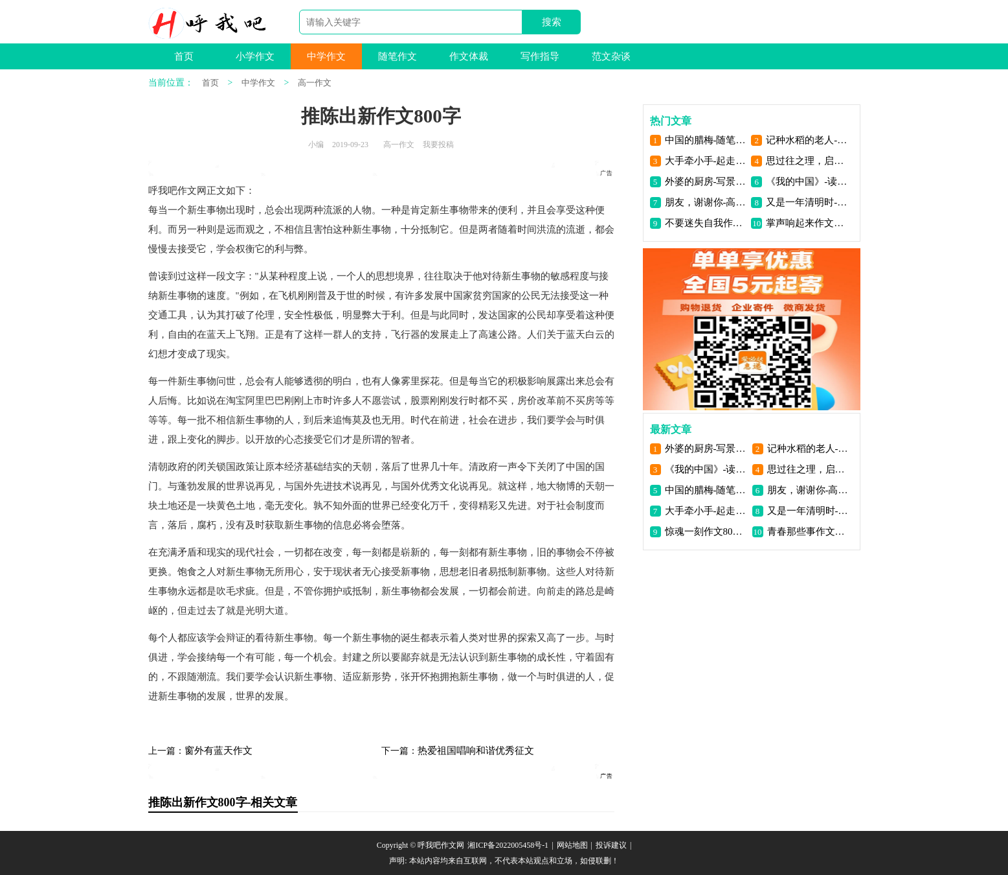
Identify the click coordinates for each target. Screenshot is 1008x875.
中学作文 (326, 56)
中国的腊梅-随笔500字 (706, 140)
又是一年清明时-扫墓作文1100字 (807, 202)
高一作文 (314, 83)
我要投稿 (438, 144)
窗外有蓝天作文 (218, 750)
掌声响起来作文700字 (807, 223)
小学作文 (255, 56)
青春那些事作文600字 (808, 531)
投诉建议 (611, 845)
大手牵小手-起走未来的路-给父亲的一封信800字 (706, 161)
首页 (184, 56)
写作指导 (540, 56)
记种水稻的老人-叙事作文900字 (807, 140)
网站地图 (572, 845)
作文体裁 (468, 56)
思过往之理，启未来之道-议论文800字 (807, 161)
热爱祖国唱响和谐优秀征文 (476, 750)
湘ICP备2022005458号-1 (507, 845)
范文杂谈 (611, 56)
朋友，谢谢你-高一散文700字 (706, 202)
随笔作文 (397, 56)
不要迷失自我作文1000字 (706, 223)
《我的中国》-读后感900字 (807, 181)
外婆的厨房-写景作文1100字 (706, 181)
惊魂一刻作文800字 (706, 531)
